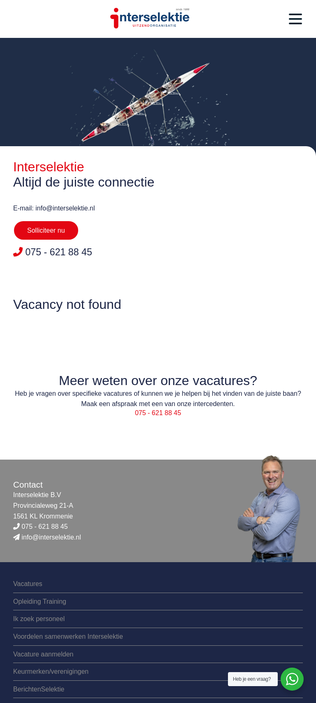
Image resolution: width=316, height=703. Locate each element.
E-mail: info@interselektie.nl (54, 208)
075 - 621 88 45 (158, 412)
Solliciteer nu (46, 230)
